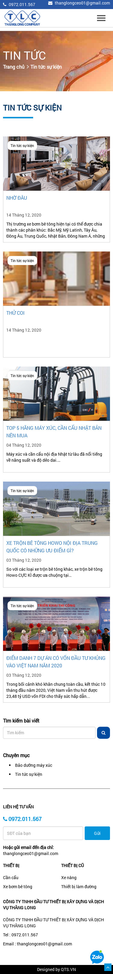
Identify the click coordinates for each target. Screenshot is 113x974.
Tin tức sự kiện (46, 67)
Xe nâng (69, 877)
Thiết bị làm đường (78, 886)
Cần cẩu (10, 877)
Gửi (97, 833)
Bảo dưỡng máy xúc (33, 765)
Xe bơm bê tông (17, 886)
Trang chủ (13, 67)
